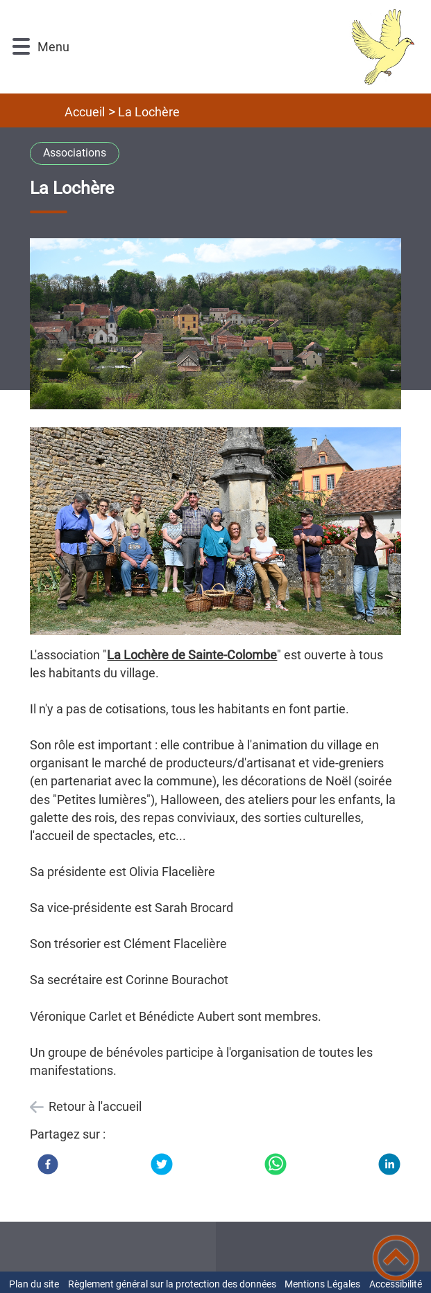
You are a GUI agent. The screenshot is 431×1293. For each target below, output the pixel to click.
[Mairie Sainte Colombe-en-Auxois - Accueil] (245, 46)
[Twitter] (162, 1164)
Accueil (85, 112)
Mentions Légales (322, 1284)
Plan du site (34, 1284)
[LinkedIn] (389, 1164)
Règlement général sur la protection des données (172, 1284)
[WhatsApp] (275, 1164)
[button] (21, 46)
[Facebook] (48, 1164)
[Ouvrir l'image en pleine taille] (215, 324)
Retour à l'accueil (95, 1106)
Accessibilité (395, 1284)
